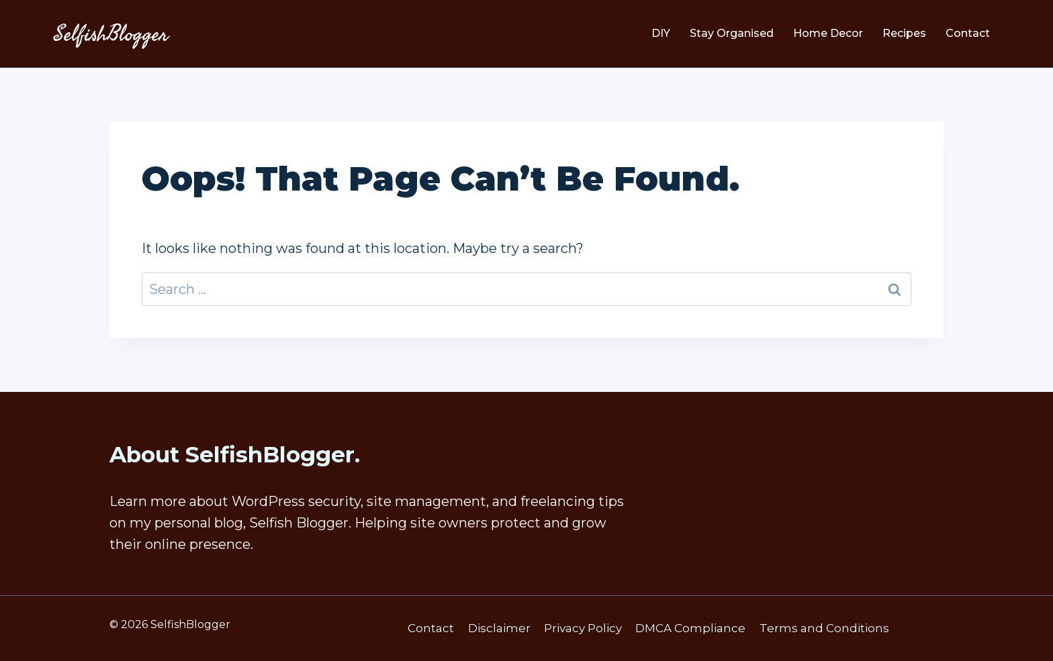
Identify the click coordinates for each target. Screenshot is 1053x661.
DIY (660, 33)
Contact (968, 33)
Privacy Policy (583, 628)
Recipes (904, 33)
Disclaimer (499, 628)
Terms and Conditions (824, 628)
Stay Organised (732, 33)
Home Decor (828, 33)
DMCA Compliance (690, 628)
